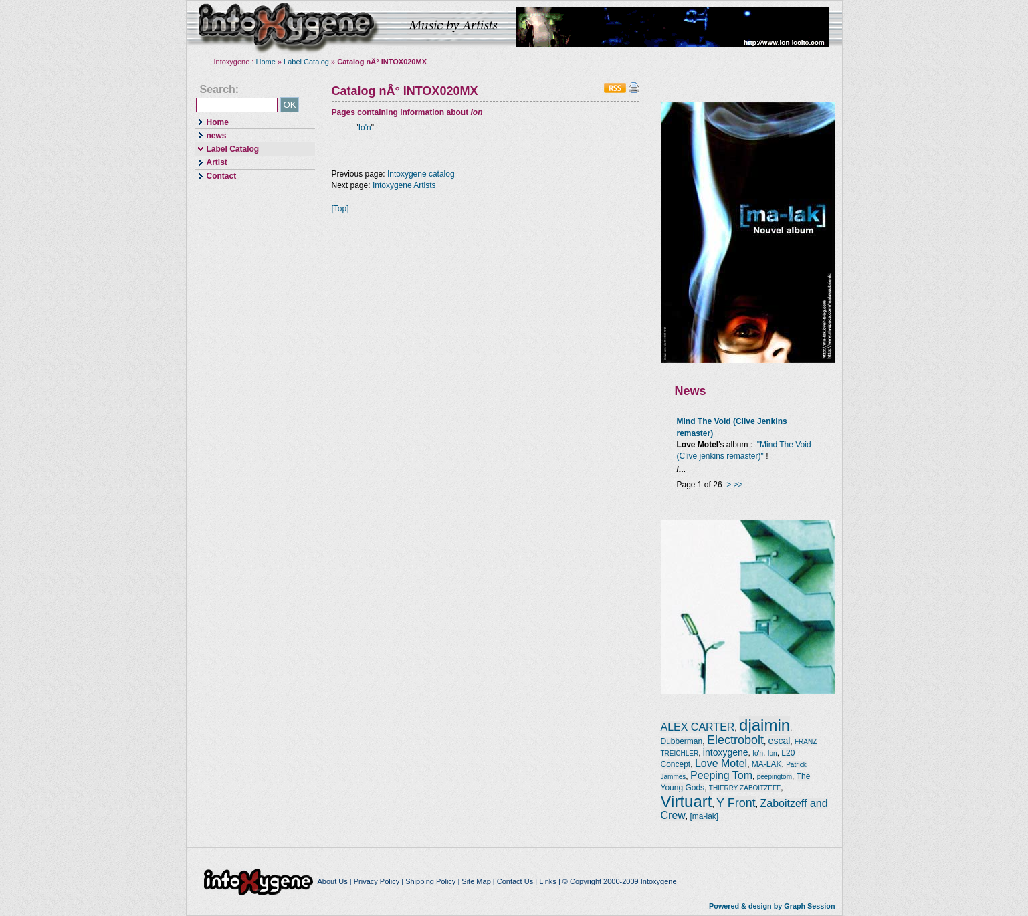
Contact (216, 175)
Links (547, 881)
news (211, 134)
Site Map (475, 881)
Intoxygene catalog (421, 174)
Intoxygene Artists (404, 185)
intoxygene (287, 27)
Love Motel (721, 763)
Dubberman (682, 741)
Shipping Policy (430, 881)
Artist (211, 162)
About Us (332, 881)
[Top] (340, 208)
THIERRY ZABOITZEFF (745, 788)
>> (738, 484)
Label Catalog (306, 62)
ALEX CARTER (698, 727)
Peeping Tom (721, 775)
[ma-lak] (704, 816)
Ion (772, 753)
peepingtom (774, 776)
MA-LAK (767, 764)
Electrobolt (735, 740)
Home (266, 62)
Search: (219, 90)
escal (779, 740)
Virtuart (686, 801)
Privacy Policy (376, 881)
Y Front (736, 803)
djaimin (764, 725)
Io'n (364, 127)
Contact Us (515, 881)
